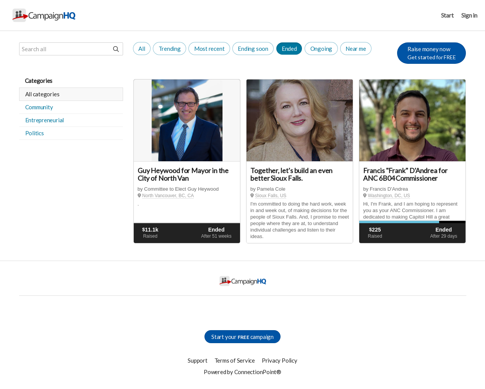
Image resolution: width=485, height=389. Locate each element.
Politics (34, 133)
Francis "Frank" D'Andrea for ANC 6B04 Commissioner (405, 174)
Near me (356, 48)
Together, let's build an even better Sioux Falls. (291, 174)
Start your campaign (242, 336)
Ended (289, 48)
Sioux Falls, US (270, 195)
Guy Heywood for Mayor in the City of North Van (183, 174)
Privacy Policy (279, 360)
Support (197, 360)
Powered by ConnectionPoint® (242, 371)
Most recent (209, 48)
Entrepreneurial (44, 120)
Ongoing (321, 48)
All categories (42, 94)
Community (39, 107)
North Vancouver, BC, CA (168, 195)
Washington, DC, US (389, 195)
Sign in (469, 15)
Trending (170, 48)
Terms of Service (234, 360)
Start (447, 15)
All (141, 48)
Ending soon (253, 48)
